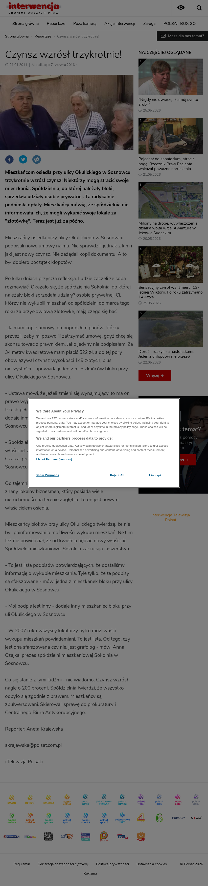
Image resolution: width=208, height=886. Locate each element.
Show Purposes (47, 475)
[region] (104, 443)
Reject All (117, 475)
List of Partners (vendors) (54, 459)
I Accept (155, 475)
